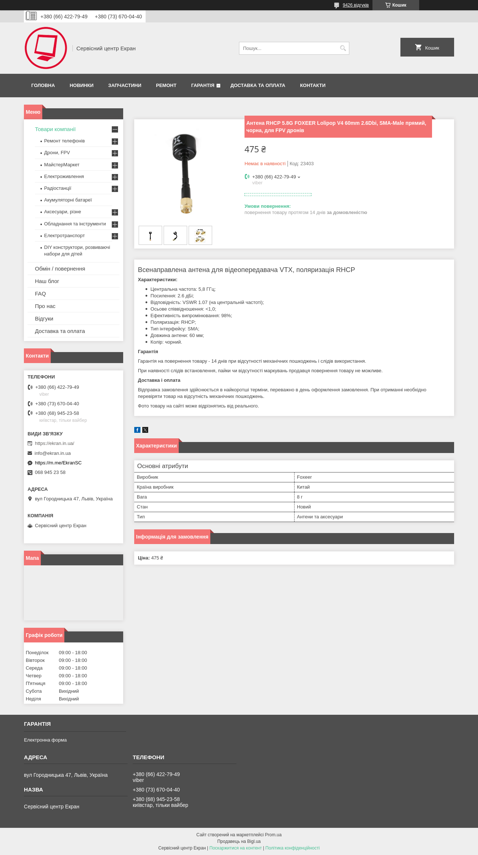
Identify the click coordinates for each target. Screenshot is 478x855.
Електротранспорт (64, 235)
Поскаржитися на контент (236, 848)
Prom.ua (273, 834)
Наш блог (47, 281)
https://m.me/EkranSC (58, 462)
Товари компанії (55, 129)
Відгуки (44, 318)
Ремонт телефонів (64, 141)
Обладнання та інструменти (75, 224)
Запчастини (124, 85)
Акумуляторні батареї (68, 200)
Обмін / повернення (60, 268)
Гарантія (202, 85)
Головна (43, 85)
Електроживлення (64, 176)
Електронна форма (45, 740)
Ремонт (166, 85)
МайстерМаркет (61, 164)
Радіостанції (57, 188)
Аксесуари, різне (62, 211)
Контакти (313, 85)
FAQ (40, 293)
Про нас (45, 306)
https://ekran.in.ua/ (54, 443)
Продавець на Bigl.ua (239, 841)
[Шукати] (342, 48)
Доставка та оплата (258, 85)
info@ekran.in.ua (53, 453)
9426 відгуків (356, 5)
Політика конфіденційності (292, 848)
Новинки (81, 85)
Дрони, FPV (57, 152)
